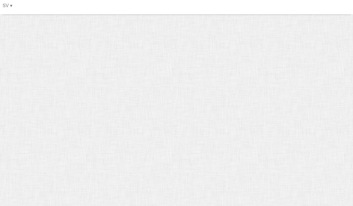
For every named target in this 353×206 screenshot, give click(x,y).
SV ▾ (7, 5)
